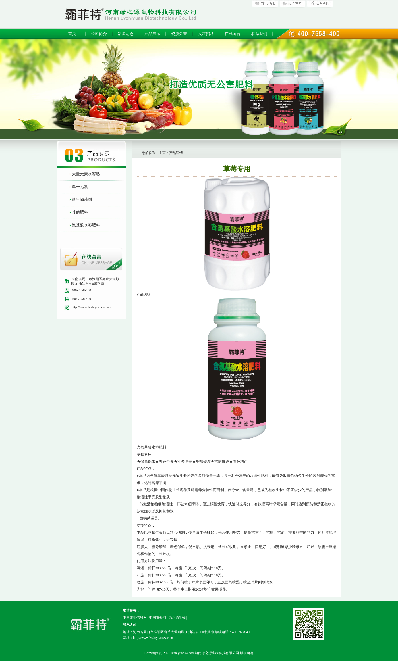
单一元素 (80, 187)
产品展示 (152, 34)
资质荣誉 (179, 34)
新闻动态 (126, 34)
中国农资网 (157, 618)
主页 (162, 153)
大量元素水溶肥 (86, 174)
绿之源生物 (177, 618)
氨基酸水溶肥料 (86, 225)
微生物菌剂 (82, 199)
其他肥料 (80, 212)
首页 (72, 34)
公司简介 (99, 34)
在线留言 (233, 34)
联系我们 (259, 34)
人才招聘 (206, 34)
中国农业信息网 (135, 618)
